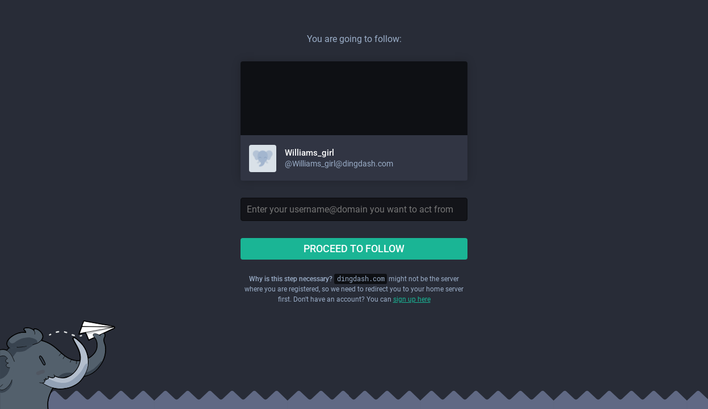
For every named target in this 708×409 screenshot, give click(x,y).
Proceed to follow (354, 248)
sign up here (412, 299)
